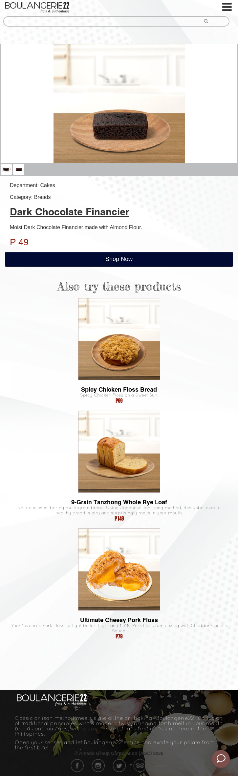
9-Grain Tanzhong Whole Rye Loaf (119, 502)
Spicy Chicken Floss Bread (119, 389)
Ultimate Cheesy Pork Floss (119, 619)
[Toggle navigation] (227, 7)
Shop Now (119, 259)
